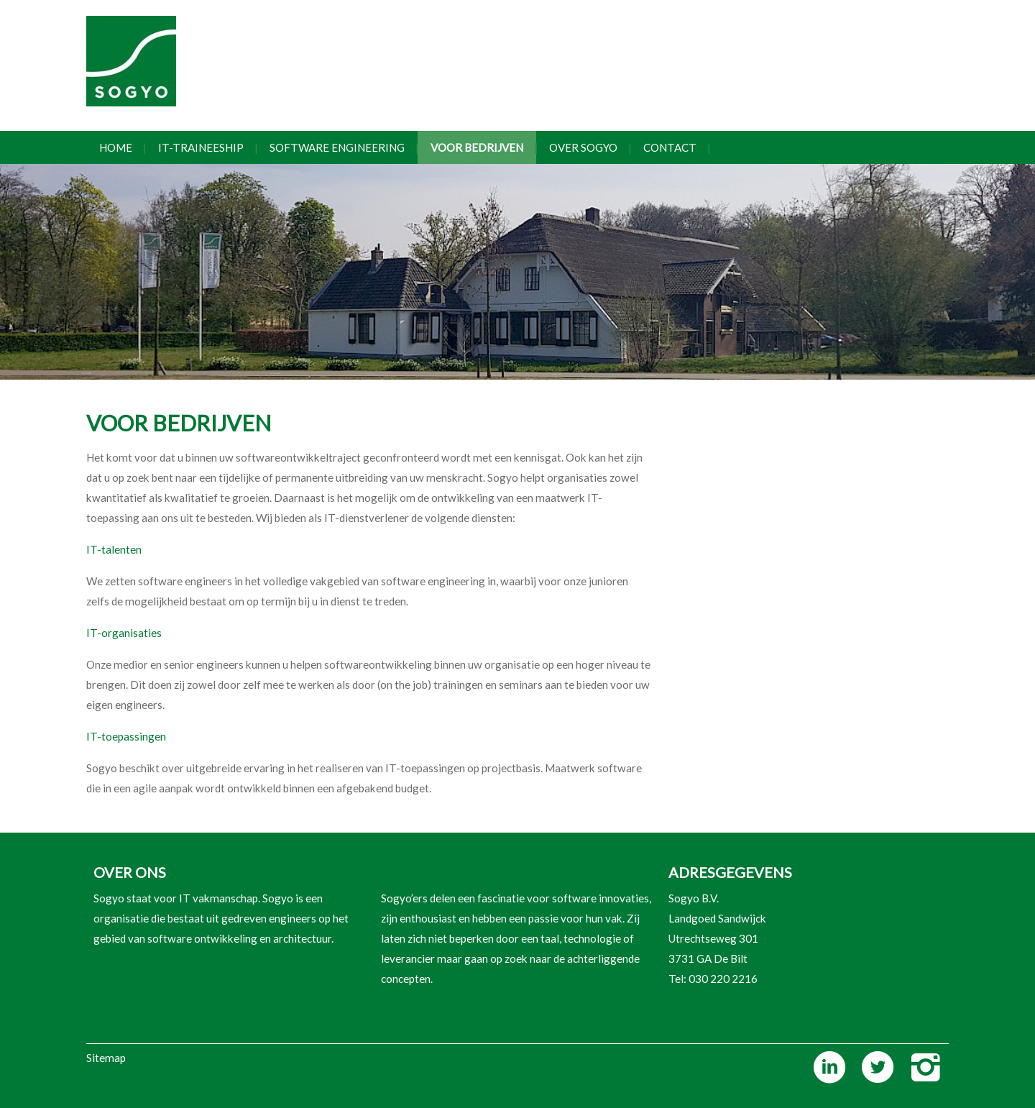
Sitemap (106, 1057)
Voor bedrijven (477, 147)
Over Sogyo (583, 147)
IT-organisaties (124, 632)
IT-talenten (114, 549)
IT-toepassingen (126, 736)
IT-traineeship (201, 147)
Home (115, 147)
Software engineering (337, 147)
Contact (669, 147)
